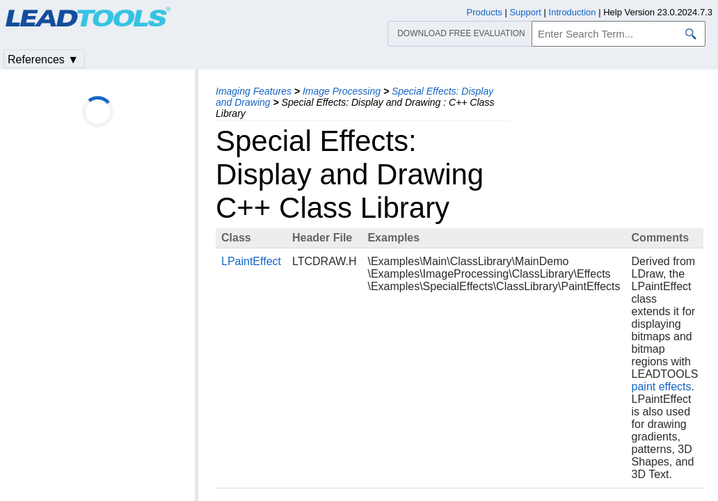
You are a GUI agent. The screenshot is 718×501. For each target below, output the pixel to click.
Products (484, 12)
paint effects (662, 386)
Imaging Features (254, 91)
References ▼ (43, 59)
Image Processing (342, 91)
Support (525, 12)
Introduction (572, 12)
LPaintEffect (251, 261)
